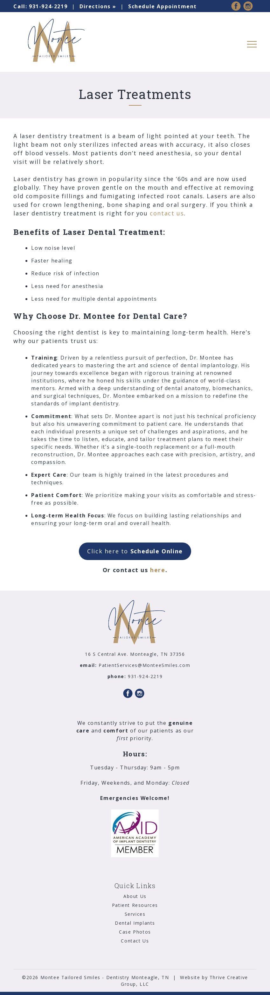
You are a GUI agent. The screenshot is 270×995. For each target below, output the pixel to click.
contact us (167, 213)
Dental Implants (135, 923)
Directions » (98, 6)
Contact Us (135, 941)
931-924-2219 (40, 6)
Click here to (135, 551)
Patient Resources (135, 905)
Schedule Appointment (162, 6)
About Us (135, 896)
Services (135, 914)
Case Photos (135, 932)
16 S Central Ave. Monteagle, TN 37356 (135, 654)
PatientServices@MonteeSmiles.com (144, 665)
